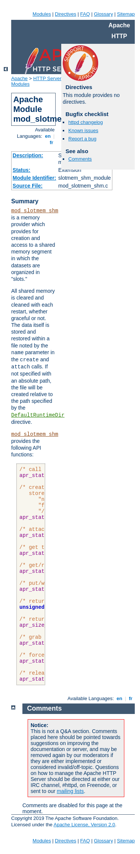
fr (52, 142)
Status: (21, 170)
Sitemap (126, 14)
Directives (65, 14)
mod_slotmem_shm (34, 211)
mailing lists (70, 791)
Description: (28, 155)
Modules (41, 14)
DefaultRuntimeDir (38, 415)
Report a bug (82, 139)
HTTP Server (47, 78)
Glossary (103, 14)
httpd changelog (85, 122)
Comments (80, 159)
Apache (19, 78)
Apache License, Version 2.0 (84, 824)
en (48, 136)
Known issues (83, 130)
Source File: (28, 186)
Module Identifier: (34, 178)
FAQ (85, 14)
